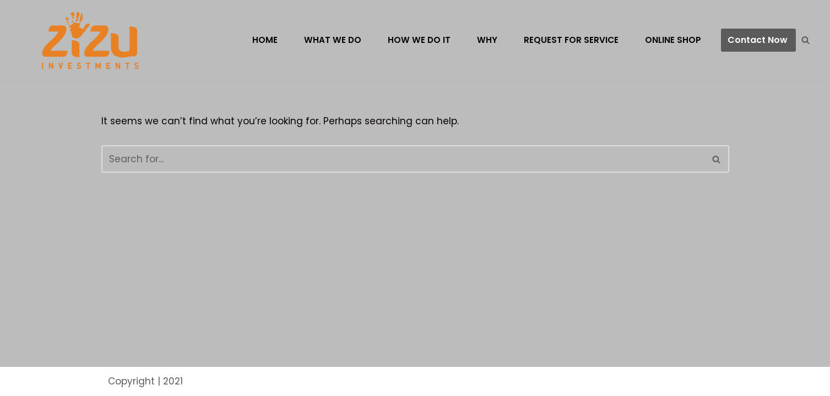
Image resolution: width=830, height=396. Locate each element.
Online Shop (673, 40)
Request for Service (571, 40)
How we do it (419, 40)
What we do (332, 40)
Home (265, 40)
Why (487, 40)
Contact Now (758, 40)
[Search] (805, 40)
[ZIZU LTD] (94, 40)
